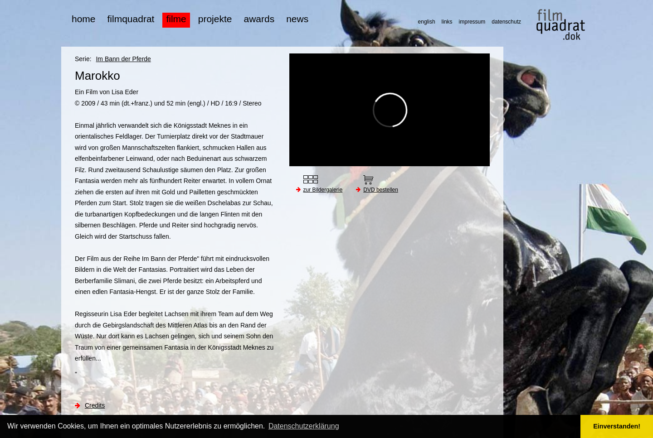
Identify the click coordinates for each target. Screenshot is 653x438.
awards (259, 19)
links (447, 22)
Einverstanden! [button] (616, 426)
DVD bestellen (380, 190)
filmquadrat (131, 19)
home (84, 19)
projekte (215, 19)
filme (176, 19)
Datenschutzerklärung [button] (303, 426)
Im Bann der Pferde (123, 59)
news (297, 19)
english (426, 22)
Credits (95, 405)
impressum (472, 22)
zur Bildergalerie (323, 190)
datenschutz (506, 22)
